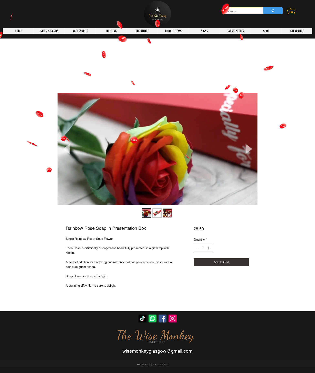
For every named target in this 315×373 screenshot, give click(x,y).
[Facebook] (162, 318)
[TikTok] (142, 318)
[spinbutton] (203, 248)
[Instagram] (172, 318)
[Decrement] (197, 248)
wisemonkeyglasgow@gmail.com (157, 351)
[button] (294, 10)
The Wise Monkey (155, 335)
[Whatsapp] (152, 318)
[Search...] (240, 11)
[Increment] (209, 248)
